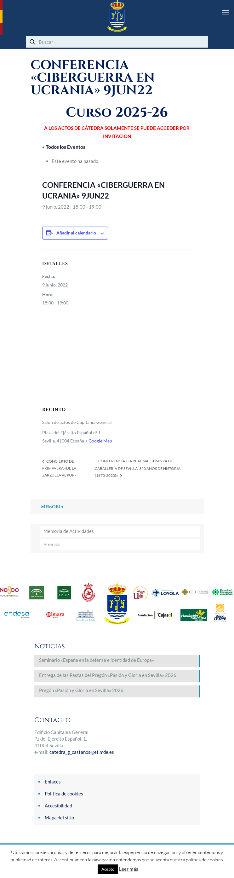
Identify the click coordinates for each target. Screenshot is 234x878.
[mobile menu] (225, 12)
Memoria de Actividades (68, 531)
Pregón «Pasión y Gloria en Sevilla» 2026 (81, 690)
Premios (51, 544)
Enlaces (53, 781)
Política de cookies (64, 793)
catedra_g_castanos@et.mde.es (81, 752)
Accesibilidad (58, 805)
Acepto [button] (107, 869)
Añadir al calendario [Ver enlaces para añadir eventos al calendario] (76, 232)
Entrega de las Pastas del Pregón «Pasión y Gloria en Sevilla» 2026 (107, 675)
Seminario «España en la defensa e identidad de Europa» (96, 660)
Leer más (128, 869)
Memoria (52, 506)
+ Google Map (98, 440)
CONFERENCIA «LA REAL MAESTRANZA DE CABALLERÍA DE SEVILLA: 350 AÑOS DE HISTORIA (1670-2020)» (137, 468)
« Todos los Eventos (63, 147)
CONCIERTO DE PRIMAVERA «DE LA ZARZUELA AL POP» (59, 468)
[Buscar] (117, 42)
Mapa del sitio (59, 817)
